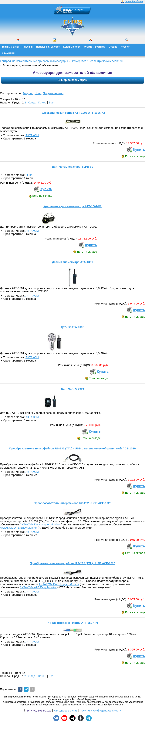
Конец (42, 102)
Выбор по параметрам (72, 79)
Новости (125, 46)
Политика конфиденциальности (100, 710)
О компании (8, 53)
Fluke (28, 174)
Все (51, 102)
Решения (28, 46)
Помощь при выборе (48, 46)
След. (32, 102)
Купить (139, 150)
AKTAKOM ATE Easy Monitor (18, 527)
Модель (28, 93)
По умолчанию (53, 93)
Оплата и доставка (94, 46)
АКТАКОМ (32, 135)
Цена (38, 93)
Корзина (67, 9)
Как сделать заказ (65, 710)
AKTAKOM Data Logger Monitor (40, 524)
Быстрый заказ (71, 46)
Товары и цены (10, 46)
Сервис (113, 46)
